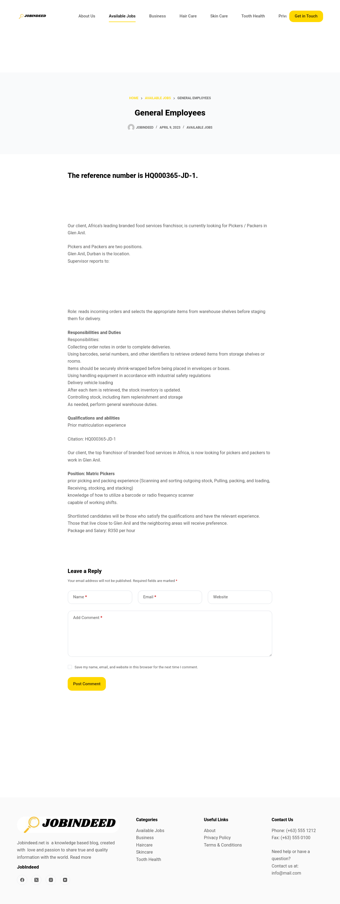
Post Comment (86, 683)
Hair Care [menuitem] (188, 16)
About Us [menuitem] (87, 16)
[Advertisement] (163, 52)
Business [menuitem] (157, 16)
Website (220, 596)
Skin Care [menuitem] (219, 16)
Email (149, 597)
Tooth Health (148, 859)
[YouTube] (65, 880)
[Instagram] (51, 880)
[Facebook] (22, 880)
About (210, 830)
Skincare (144, 852)
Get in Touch (306, 16)
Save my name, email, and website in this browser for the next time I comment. (136, 667)
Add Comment (87, 617)
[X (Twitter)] (36, 880)
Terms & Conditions (223, 845)
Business (145, 837)
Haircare (144, 845)
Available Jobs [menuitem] (122, 16)
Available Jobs (200, 127)
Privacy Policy (217, 837)
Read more (80, 857)
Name (80, 597)
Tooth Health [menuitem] (253, 16)
